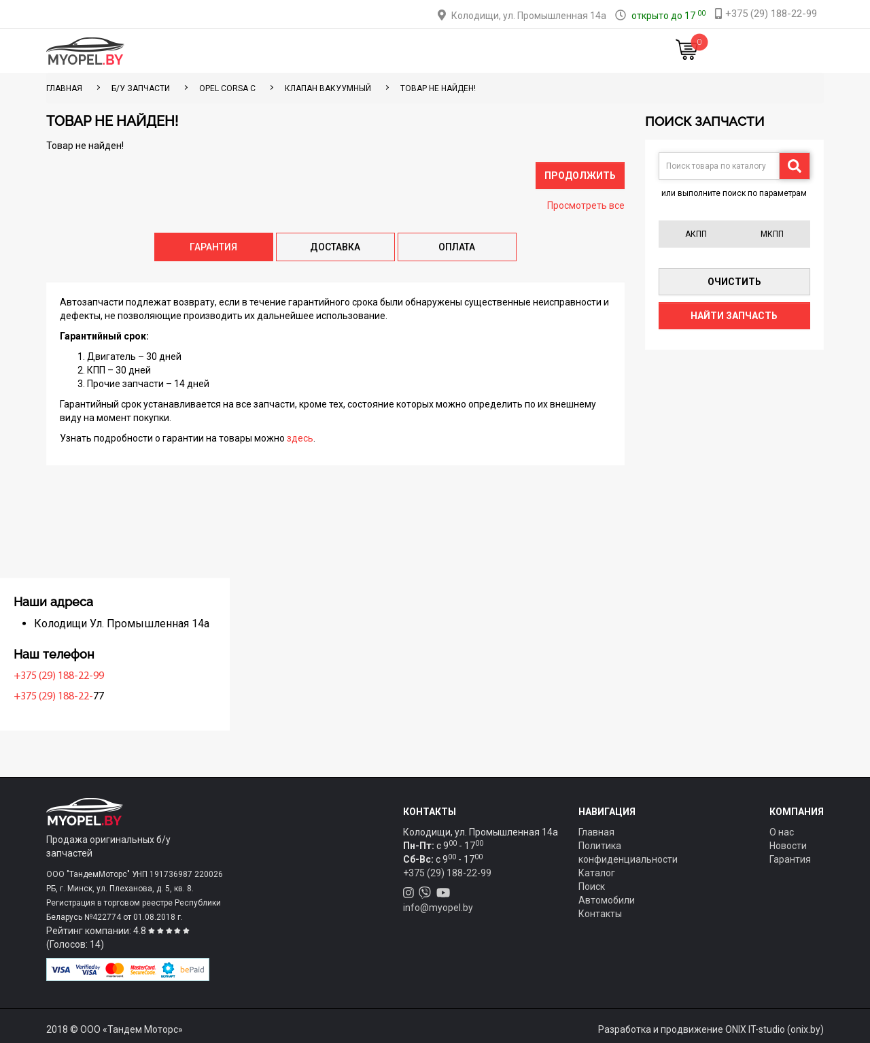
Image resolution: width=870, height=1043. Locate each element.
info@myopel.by (438, 907)
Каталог (285, 51)
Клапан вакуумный (328, 88)
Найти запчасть (734, 315)
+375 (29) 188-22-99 (95, 676)
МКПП (772, 234)
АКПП (696, 234)
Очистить (734, 281)
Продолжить (580, 175)
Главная (229, 51)
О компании (456, 51)
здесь (300, 438)
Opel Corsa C (227, 88)
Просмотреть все (586, 205)
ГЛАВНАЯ (64, 88)
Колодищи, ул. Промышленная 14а (528, 15)
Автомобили (606, 900)
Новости (587, 51)
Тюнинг (340, 51)
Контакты (526, 51)
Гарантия (790, 859)
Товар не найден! (438, 88)
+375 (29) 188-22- (89, 696)
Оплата (393, 51)
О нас (781, 832)
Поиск (591, 886)
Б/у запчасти (140, 88)
